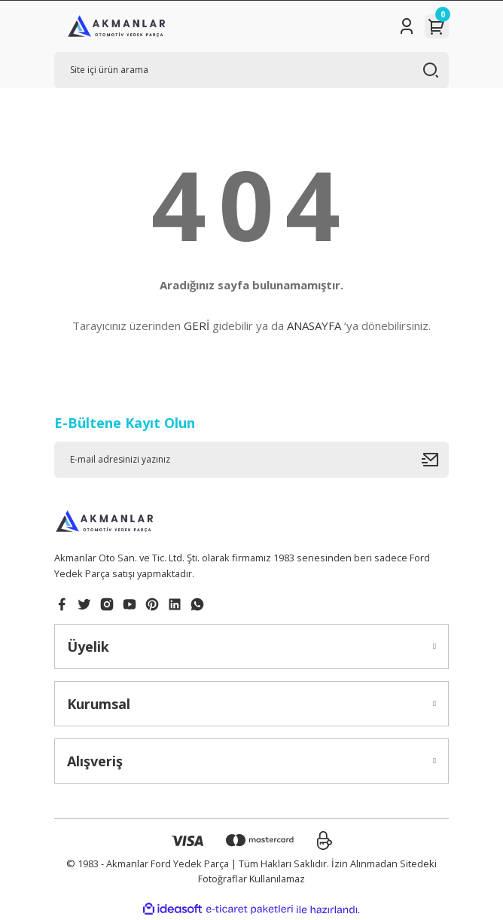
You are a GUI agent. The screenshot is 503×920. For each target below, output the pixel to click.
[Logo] (116, 26)
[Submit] (435, 460)
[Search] (251, 70)
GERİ (196, 325)
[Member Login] (407, 26)
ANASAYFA (314, 325)
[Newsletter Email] (251, 460)
